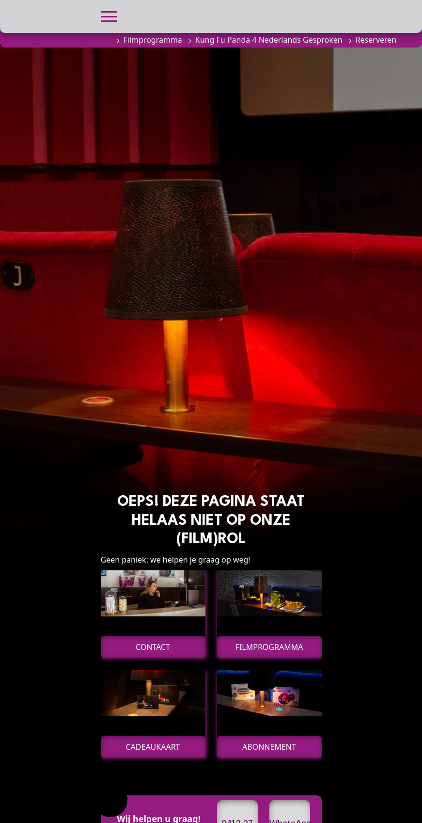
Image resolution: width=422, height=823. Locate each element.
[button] (109, 15)
